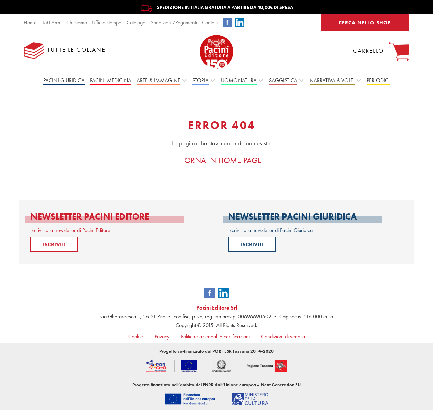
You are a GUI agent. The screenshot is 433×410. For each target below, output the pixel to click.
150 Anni (51, 22)
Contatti (210, 22)
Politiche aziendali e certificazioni (215, 336)
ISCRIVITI (54, 244)
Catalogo (136, 22)
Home (30, 22)
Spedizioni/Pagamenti (174, 22)
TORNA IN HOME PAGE (221, 160)
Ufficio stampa (106, 22)
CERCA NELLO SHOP (365, 22)
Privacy (162, 336)
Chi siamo (76, 22)
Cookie (135, 336)
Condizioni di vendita (283, 336)
